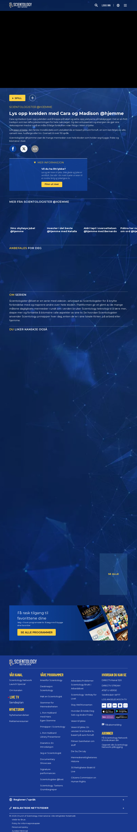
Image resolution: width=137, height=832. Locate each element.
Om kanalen (15, 687)
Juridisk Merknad (20, 828)
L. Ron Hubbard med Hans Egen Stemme (48, 713)
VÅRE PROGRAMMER (51, 672)
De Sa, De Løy (78, 748)
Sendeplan (16, 699)
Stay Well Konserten (81, 701)
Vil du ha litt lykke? (53, 168)
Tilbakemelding (113, 714)
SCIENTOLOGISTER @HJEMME (30, 107)
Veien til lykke (20, 130)
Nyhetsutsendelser (19, 712)
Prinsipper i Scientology (52, 723)
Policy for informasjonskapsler (26, 820)
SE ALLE (113, 573)
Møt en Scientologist (51, 693)
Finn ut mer (52, 184)
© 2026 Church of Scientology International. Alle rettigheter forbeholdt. (42, 813)
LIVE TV (14, 694)
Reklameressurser (18, 718)
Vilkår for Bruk (19, 816)
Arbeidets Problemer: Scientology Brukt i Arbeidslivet (82, 681)
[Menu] (125, 5)
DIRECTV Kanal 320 (112, 677)
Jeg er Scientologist (50, 750)
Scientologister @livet (52, 776)
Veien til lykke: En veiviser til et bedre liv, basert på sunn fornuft (82, 728)
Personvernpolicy (20, 824)
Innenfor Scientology (51, 677)
